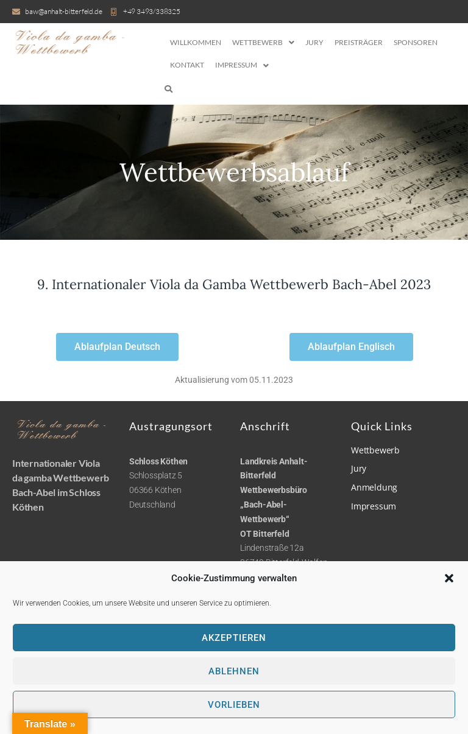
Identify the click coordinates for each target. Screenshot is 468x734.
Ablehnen (234, 671)
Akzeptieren (234, 637)
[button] (449, 578)
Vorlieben (234, 704)
